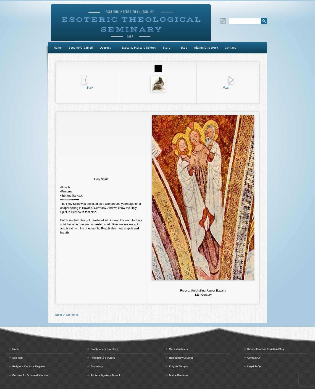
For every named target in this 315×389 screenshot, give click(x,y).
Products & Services (103, 357)
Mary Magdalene (179, 349)
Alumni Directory (206, 48)
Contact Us (254, 357)
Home (58, 48)
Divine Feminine (178, 375)
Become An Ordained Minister (30, 375)
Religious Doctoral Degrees (28, 366)
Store (166, 48)
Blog (184, 48)
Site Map (17, 357)
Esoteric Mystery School (139, 48)
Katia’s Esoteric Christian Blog (265, 349)
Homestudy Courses (181, 357)
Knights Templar (179, 366)
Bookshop (97, 366)
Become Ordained (80, 48)
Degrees (105, 48)
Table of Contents (66, 314)
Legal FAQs (254, 366)
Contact (230, 48)
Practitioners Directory (104, 349)
